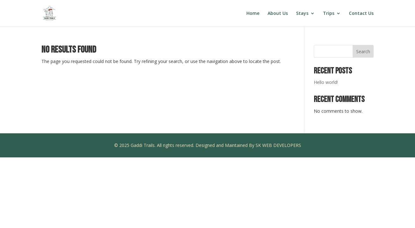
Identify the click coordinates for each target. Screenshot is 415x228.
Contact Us (361, 13)
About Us (278, 13)
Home (252, 13)
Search (363, 51)
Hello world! (326, 82)
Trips (328, 13)
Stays (302, 13)
